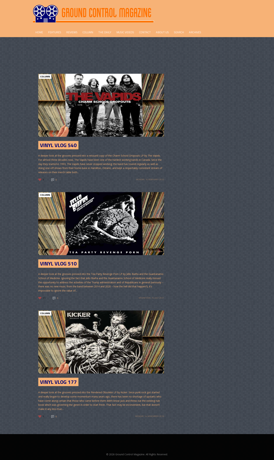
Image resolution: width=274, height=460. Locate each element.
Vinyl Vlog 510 (58, 264)
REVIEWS (71, 32)
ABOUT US (162, 32)
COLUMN (87, 32)
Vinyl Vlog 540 (58, 145)
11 (44, 298)
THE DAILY (104, 32)
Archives (195, 32)
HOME (39, 32)
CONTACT (145, 32)
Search (179, 32)
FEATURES (54, 32)
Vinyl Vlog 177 (58, 382)
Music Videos (125, 32)
